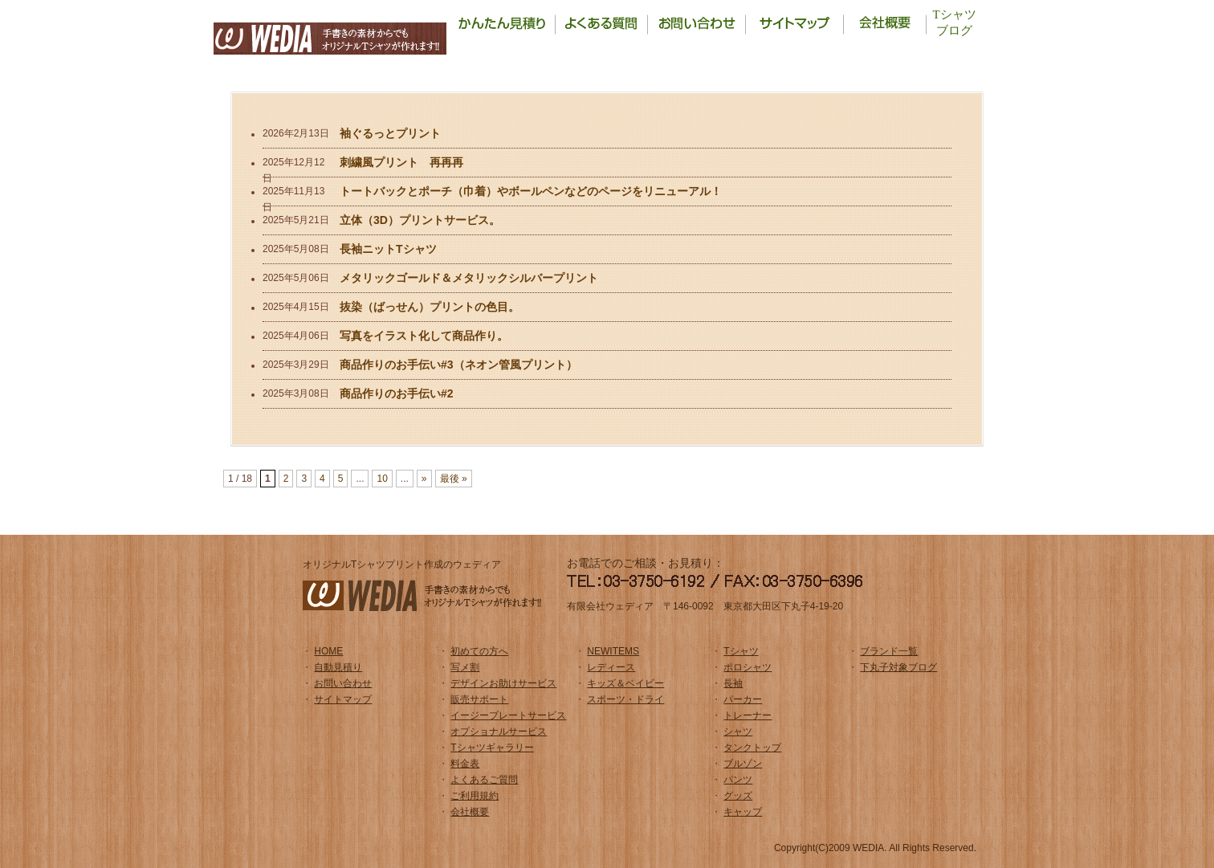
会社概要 (469, 811)
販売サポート (479, 699)
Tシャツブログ (954, 22)
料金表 (464, 763)
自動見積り (338, 667)
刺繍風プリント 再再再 (401, 162)
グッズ (737, 795)
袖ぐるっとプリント (390, 133)
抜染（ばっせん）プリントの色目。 (429, 306)
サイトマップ (343, 699)
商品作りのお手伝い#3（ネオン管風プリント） (458, 364)
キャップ (742, 811)
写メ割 (464, 667)
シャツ (737, 731)
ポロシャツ (747, 667)
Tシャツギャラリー (491, 747)
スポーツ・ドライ (625, 699)
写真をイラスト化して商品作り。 (424, 335)
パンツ (737, 779)
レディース (611, 667)
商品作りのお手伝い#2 (397, 393)
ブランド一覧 (889, 651)
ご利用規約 (474, 795)
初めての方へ (479, 651)
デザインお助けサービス (503, 683)
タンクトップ (752, 747)
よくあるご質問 (484, 779)
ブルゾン (742, 763)
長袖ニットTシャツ (388, 248)
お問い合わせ (343, 683)
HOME (328, 651)
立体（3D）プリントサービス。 (420, 220)
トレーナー (747, 715)
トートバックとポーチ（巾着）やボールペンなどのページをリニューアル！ (531, 191)
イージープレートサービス (508, 715)
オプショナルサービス (498, 731)
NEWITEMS (613, 651)
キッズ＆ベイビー (625, 683)
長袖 (733, 683)
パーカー (742, 699)
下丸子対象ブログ (898, 667)
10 (382, 478)
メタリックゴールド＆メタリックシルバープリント (469, 277)
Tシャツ (740, 651)
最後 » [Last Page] (453, 478)
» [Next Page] (424, 478)
